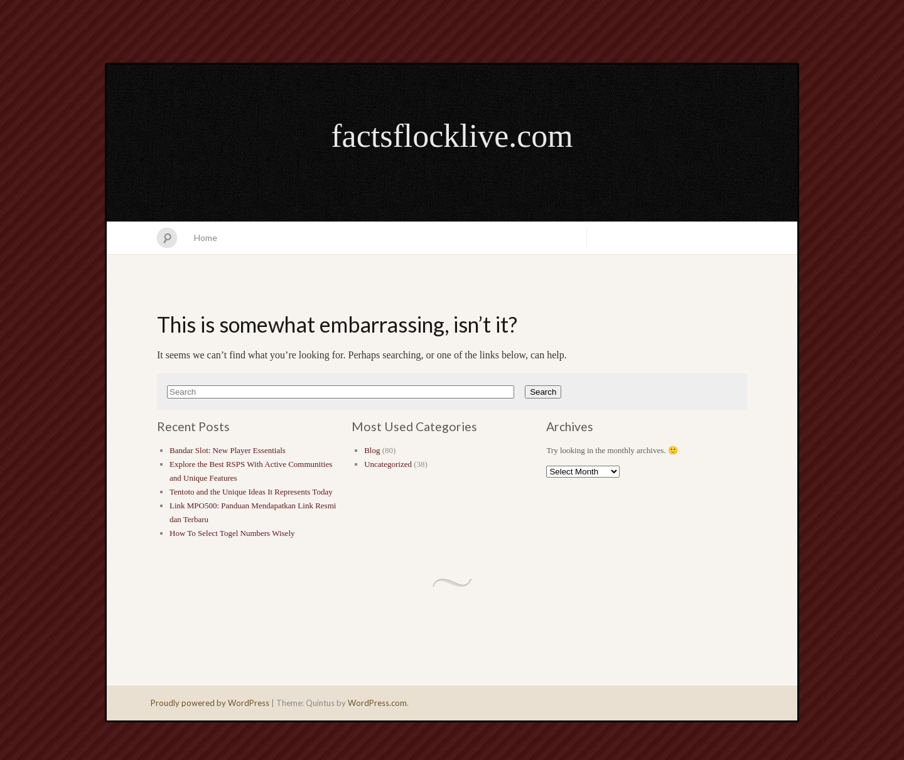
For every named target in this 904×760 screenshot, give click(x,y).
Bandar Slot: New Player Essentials (228, 450)
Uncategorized (388, 464)
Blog (372, 450)
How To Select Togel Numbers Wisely (232, 533)
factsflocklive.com (452, 136)
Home (205, 237)
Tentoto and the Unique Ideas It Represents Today (251, 491)
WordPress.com (377, 703)
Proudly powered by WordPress (210, 703)
